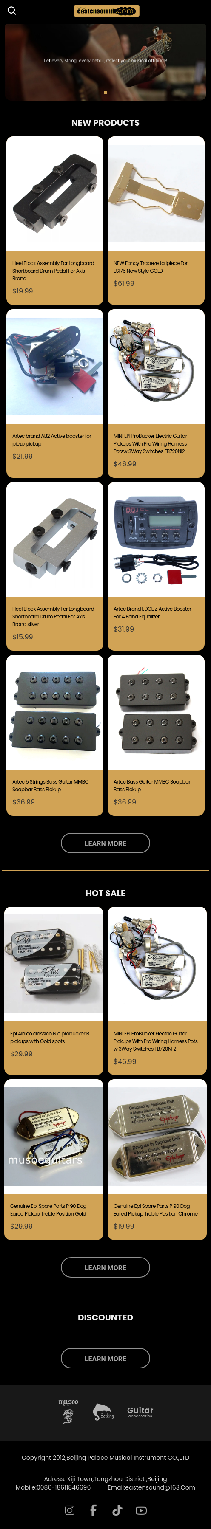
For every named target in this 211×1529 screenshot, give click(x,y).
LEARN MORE (105, 844)
